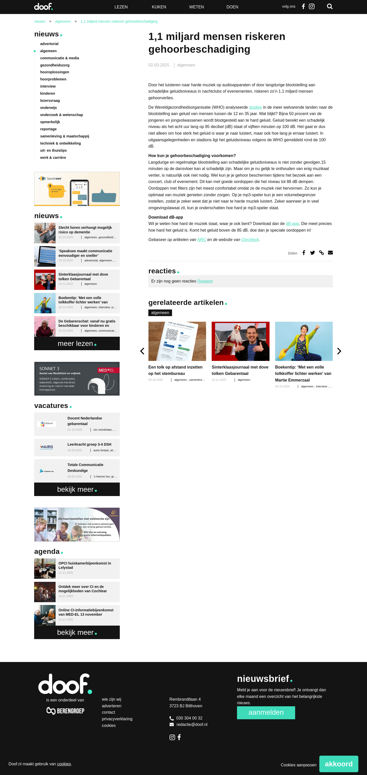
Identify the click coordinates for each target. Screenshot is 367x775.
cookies (64, 764)
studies (255, 107)
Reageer (205, 281)
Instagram (311, 6)
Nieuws (46, 34)
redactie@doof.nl (188, 724)
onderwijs (48, 108)
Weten (196, 7)
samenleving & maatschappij (64, 136)
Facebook (303, 6)
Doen (232, 7)
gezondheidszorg (55, 65)
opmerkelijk (50, 122)
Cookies (109, 725)
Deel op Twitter (312, 252)
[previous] (143, 351)
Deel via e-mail (330, 252)
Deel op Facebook (304, 252)
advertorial (49, 44)
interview (322, 386)
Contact (108, 712)
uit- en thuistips (53, 150)
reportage (48, 129)
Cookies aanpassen (299, 765)
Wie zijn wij (111, 699)
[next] (338, 351)
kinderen (47, 93)
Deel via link (321, 252)
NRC (201, 239)
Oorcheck (250, 239)
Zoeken (330, 6)
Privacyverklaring (117, 719)
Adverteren (112, 706)
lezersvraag (50, 100)
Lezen (121, 7)
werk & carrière (53, 158)
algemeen (186, 65)
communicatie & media (59, 58)
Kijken (159, 7)
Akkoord (339, 764)
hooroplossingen (54, 72)
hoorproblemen (53, 79)
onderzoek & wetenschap (61, 115)
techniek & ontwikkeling (60, 143)
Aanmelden (266, 712)
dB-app (292, 223)
